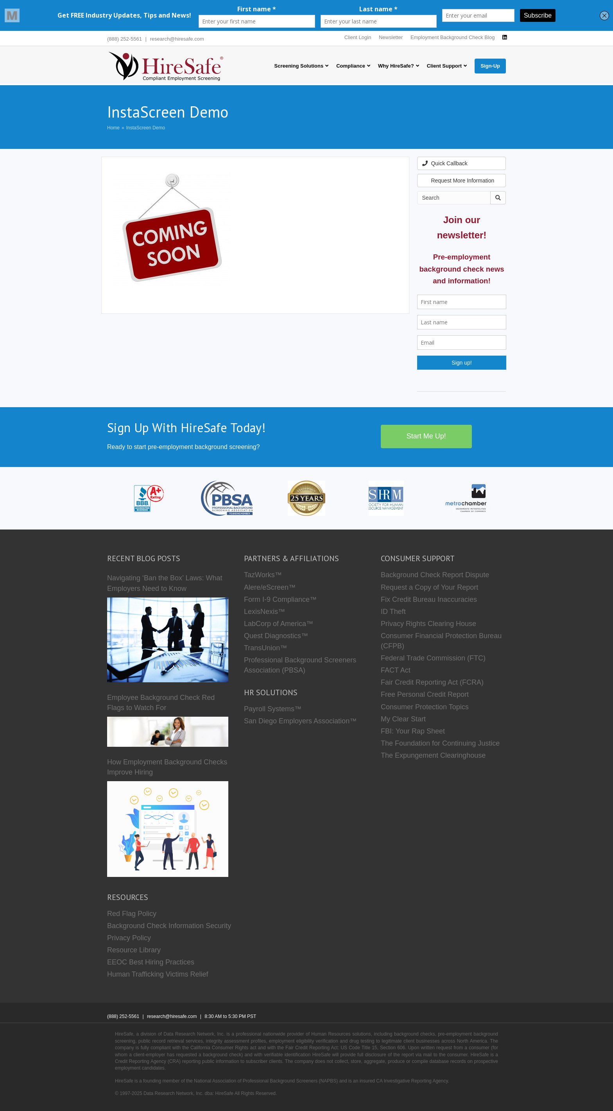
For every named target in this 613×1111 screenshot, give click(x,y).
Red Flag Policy (131, 914)
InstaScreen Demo (145, 128)
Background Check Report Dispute (435, 575)
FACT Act (395, 670)
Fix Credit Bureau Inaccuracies (429, 599)
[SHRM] (386, 498)
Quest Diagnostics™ (276, 636)
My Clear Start (403, 719)
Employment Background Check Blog (452, 37)
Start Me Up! (426, 436)
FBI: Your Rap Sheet (413, 731)
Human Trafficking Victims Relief (157, 974)
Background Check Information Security (169, 926)
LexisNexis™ (264, 611)
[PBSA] (226, 498)
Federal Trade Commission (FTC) (433, 658)
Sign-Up (490, 66)
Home (113, 128)
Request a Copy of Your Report (429, 587)
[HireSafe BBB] (147, 498)
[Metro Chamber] (466, 498)
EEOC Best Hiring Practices (150, 962)
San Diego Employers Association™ (300, 721)
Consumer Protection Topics (425, 707)
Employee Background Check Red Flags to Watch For (161, 703)
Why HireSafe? (396, 66)
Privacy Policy (129, 938)
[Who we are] (306, 498)
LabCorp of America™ (278, 624)
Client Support (444, 66)
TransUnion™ (265, 648)
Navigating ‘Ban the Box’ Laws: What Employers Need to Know (164, 583)
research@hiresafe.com (177, 39)
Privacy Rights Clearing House (428, 624)
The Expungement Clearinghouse (433, 755)
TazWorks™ (263, 575)
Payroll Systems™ (272, 709)
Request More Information (458, 180)
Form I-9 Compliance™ (280, 599)
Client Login (357, 37)
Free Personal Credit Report (425, 694)
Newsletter (391, 37)
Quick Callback (445, 163)
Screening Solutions (299, 66)
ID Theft (393, 611)
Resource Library (134, 950)
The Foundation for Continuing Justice (440, 743)
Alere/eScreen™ (270, 587)
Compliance (350, 66)
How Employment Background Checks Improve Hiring (167, 767)
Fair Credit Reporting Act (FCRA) (432, 682)
